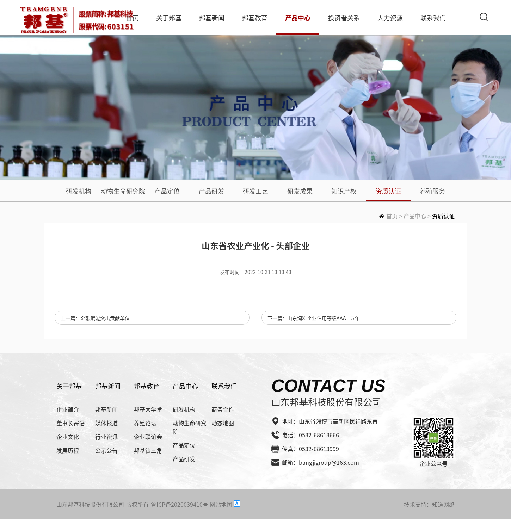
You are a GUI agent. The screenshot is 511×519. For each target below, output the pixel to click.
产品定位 (167, 190)
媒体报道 (106, 423)
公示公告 (106, 450)
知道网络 (443, 504)
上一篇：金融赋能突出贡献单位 (95, 317)
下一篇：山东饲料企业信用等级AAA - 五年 (313, 317)
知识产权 (344, 190)
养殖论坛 (145, 423)
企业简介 (67, 409)
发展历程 (67, 450)
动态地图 (222, 423)
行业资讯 (106, 436)
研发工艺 (255, 190)
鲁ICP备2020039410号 (179, 504)
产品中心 (297, 17)
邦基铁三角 (148, 450)
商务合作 (222, 409)
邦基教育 (254, 17)
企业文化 (67, 436)
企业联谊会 (148, 436)
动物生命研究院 (123, 190)
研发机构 (78, 190)
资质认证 (388, 190)
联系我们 (433, 17)
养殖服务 (432, 190)
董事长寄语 (70, 423)
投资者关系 (344, 17)
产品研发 (211, 190)
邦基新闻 (211, 17)
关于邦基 (168, 17)
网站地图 (221, 504)
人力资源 (390, 17)
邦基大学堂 (148, 409)
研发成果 (300, 190)
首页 (132, 17)
